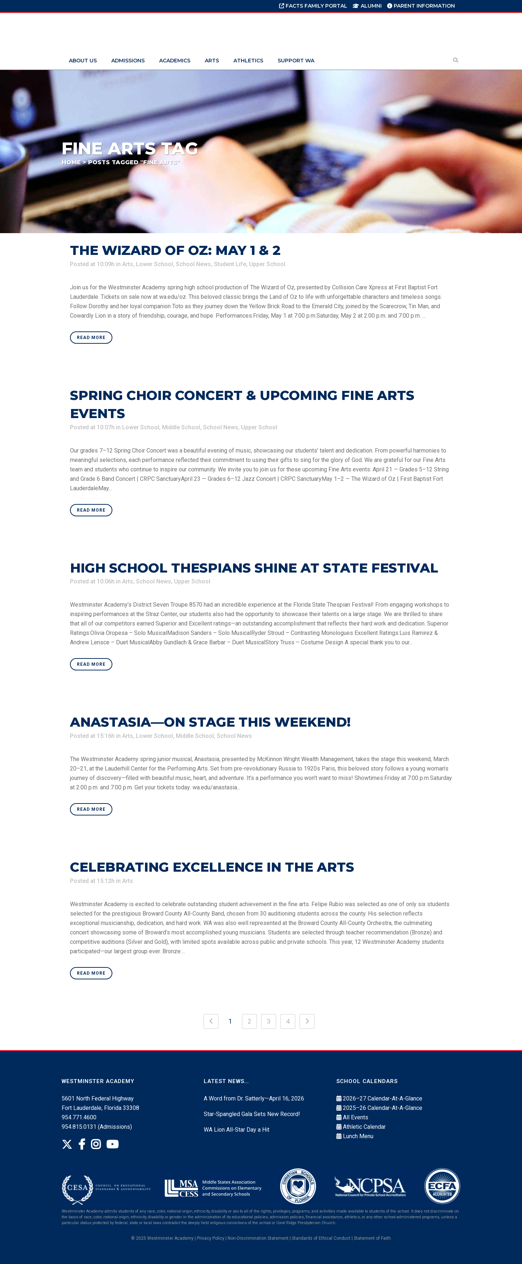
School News (193, 264)
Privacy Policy (210, 1238)
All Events (355, 1117)
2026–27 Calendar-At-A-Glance (382, 1098)
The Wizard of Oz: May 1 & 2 (175, 250)
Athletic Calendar (364, 1126)
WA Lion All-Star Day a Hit (236, 1129)
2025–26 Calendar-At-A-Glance (382, 1107)
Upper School (267, 264)
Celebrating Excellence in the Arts (212, 867)
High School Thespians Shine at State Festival (254, 568)
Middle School (181, 427)
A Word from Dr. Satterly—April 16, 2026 (254, 1098)
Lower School (154, 264)
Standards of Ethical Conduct (321, 1238)
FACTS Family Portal (313, 6)
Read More (91, 337)
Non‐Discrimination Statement (258, 1238)
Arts (127, 264)
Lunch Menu (358, 1136)
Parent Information (421, 6)
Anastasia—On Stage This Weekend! (210, 722)
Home (71, 162)
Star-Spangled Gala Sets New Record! (252, 1114)
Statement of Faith (372, 1238)
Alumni (367, 6)
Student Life (230, 264)
